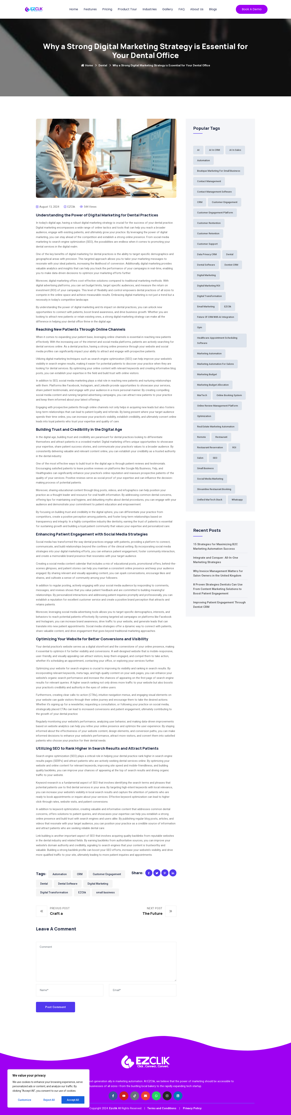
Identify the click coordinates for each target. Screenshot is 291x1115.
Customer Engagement (107, 874)
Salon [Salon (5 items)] (200, 457)
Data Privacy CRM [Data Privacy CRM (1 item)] (207, 254)
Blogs (213, 9)
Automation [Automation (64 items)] (203, 160)
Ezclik (113, 1108)
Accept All (73, 1099)
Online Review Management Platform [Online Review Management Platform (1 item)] (217, 405)
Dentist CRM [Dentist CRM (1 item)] (231, 264)
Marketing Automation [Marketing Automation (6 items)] (209, 353)
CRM (80, 874)
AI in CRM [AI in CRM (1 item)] (214, 150)
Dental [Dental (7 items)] (229, 254)
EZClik (82, 892)
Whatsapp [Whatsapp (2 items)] (237, 499)
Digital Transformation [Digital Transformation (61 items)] (209, 296)
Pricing (107, 9)
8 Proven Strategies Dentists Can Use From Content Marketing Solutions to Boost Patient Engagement (218, 589)
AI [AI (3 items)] (198, 150)
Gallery (167, 9)
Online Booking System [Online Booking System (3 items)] (229, 395)
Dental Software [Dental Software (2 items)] (206, 264)
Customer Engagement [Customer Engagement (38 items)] (224, 202)
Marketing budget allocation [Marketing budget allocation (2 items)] (213, 384)
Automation (60, 874)
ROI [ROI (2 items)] (234, 447)
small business (105, 892)
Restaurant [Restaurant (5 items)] (221, 437)
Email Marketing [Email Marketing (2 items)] (206, 306)
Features (90, 9)
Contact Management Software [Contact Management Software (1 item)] (214, 191)
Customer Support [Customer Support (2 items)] (207, 243)
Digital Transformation (54, 892)
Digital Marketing (98, 883)
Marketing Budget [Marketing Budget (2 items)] (207, 374)
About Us (196, 9)
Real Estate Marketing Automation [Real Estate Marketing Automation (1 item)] (215, 426)
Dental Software (67, 883)
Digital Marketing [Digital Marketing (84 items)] (206, 275)
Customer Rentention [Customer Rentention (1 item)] (209, 223)
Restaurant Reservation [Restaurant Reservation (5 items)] (210, 447)
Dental (103, 65)
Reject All (49, 1099)
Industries (150, 9)
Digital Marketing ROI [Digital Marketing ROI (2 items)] (208, 285)
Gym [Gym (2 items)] (199, 327)
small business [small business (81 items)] (205, 468)
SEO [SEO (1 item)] (215, 457)
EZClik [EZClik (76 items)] (227, 306)
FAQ (181, 9)
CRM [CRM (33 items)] (199, 202)
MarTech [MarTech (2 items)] (202, 395)
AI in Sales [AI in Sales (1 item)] (235, 150)
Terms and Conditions (161, 1108)
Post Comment (55, 1007)
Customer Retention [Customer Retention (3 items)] (208, 233)
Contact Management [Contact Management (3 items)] (209, 181)
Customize (24, 1099)
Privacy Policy (192, 1108)
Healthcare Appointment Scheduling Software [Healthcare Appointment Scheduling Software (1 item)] (217, 340)
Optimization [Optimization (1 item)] (204, 416)
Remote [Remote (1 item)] (201, 437)
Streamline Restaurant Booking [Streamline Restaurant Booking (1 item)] (214, 489)
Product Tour (127, 9)
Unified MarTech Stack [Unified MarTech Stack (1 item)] (209, 499)
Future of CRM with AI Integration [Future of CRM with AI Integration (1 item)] (215, 317)
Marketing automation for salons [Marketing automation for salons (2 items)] (215, 364)
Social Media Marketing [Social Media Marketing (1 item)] (210, 478)
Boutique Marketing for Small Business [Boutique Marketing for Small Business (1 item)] (218, 170)
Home (73, 9)
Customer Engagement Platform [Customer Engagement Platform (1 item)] (215, 212)
